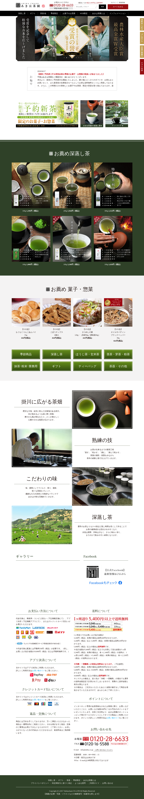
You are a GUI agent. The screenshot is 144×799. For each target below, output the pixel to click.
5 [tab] (74, 57)
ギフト (32, 13)
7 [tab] (78, 57)
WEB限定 (84, 13)
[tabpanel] (72, 38)
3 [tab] (69, 57)
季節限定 (54, 13)
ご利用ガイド (93, 783)
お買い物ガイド (38, 671)
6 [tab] (76, 57)
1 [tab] (64, 57)
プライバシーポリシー (40, 783)
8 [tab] (81, 57)
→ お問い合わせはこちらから (103, 750)
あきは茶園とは (98, 13)
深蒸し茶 (21, 13)
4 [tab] (71, 57)
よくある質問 (80, 783)
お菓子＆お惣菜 (69, 13)
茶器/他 (43, 13)
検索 (102, 6)
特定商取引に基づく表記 (62, 783)
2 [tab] (66, 57)
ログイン (114, 2)
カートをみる (118, 7)
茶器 (68, 780)
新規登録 (122, 2)
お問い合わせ (107, 783)
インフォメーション (117, 13)
